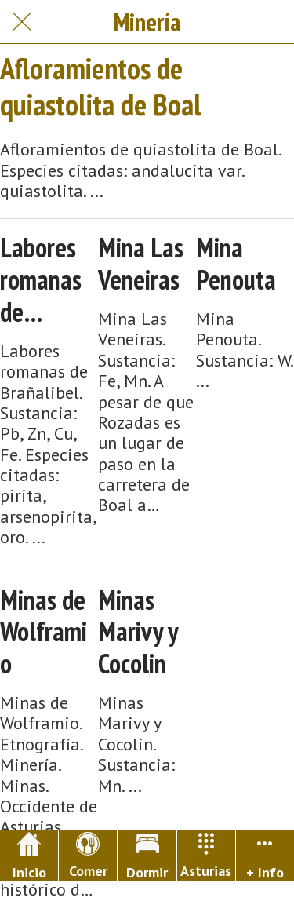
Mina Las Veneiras (140, 264)
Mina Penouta (236, 264)
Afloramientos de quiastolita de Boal (100, 86)
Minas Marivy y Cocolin (138, 632)
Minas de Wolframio (43, 632)
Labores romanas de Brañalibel (46, 279)
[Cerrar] (22, 22)
